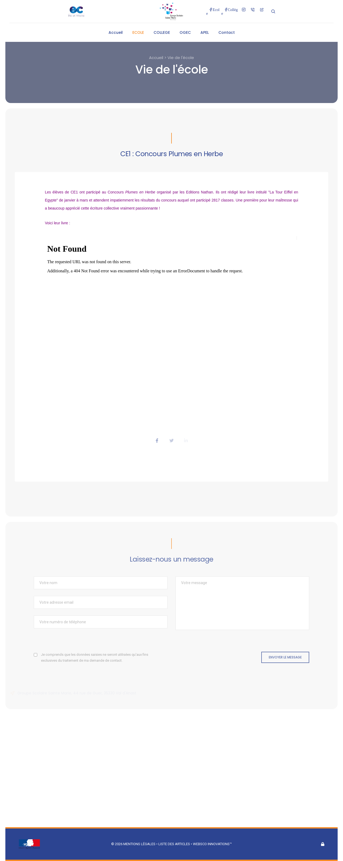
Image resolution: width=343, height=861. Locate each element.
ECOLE (138, 32)
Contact (226, 32)
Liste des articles (174, 844)
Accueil (116, 32)
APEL (204, 32)
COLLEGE (162, 32)
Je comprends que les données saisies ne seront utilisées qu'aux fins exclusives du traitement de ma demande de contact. (94, 657)
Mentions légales (139, 844)
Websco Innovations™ (212, 844)
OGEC (185, 32)
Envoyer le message (285, 657)
